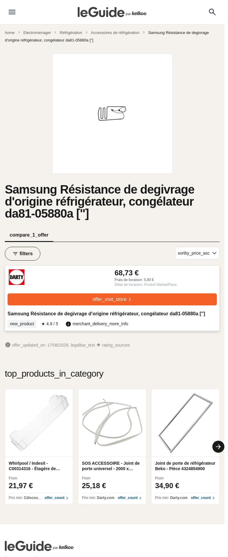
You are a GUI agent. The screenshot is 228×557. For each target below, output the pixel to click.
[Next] (218, 447)
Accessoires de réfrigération (115, 32)
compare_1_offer (29, 234)
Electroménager (37, 32)
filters (22, 254)
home (10, 32)
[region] (112, 446)
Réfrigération (71, 32)
